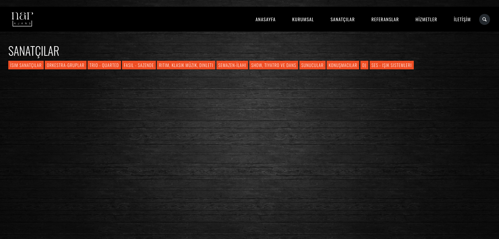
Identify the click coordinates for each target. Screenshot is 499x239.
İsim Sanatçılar (26, 65)
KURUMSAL (303, 19)
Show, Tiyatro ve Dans (273, 65)
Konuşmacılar (343, 65)
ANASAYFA (266, 19)
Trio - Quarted (104, 65)
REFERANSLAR (385, 19)
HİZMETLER (426, 19)
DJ (364, 65)
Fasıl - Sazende (139, 65)
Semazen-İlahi (232, 65)
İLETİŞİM (462, 19)
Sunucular (312, 65)
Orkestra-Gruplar (65, 65)
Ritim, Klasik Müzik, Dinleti (186, 65)
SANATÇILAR (343, 19)
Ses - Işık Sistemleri (392, 65)
